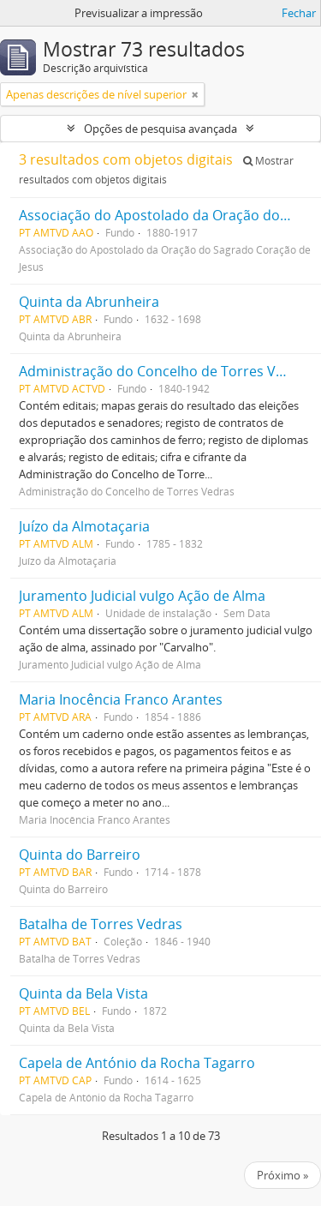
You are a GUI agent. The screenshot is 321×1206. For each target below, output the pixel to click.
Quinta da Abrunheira (89, 301)
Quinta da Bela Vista (83, 993)
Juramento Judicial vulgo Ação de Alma (142, 595)
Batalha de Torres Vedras (100, 924)
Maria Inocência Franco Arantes (121, 699)
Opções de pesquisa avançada (160, 128)
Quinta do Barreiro (79, 854)
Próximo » (282, 1175)
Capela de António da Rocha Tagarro (137, 1062)
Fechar (299, 13)
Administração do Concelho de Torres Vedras (165, 371)
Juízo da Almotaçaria (84, 526)
